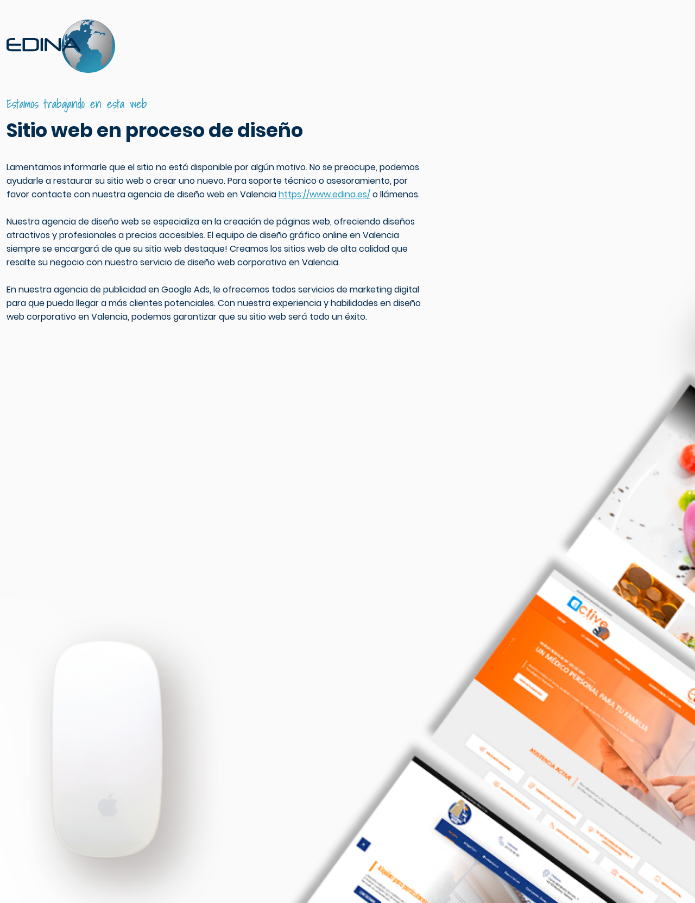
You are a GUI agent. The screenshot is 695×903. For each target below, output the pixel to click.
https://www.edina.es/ (324, 194)
